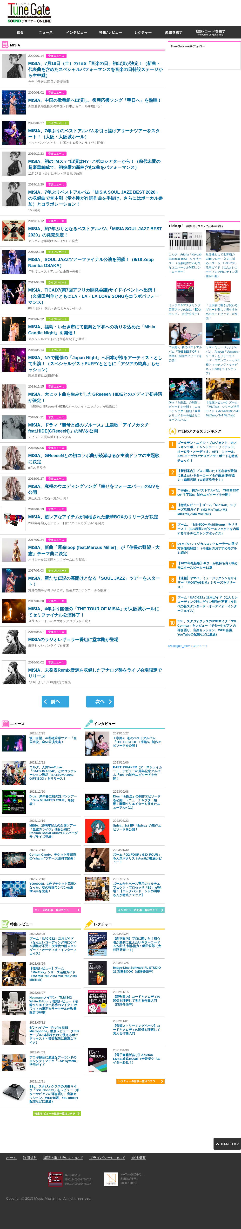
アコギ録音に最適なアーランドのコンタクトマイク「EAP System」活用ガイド (54, 1061)
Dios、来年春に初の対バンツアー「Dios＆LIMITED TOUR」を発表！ (53, 800)
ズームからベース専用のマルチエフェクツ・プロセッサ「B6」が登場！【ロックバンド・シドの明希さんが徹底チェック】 (137, 889)
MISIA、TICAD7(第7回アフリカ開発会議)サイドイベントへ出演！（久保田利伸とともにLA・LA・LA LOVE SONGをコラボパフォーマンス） (93, 296)
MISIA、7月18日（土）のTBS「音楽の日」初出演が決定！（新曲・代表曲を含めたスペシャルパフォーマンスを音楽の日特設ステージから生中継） (95, 69)
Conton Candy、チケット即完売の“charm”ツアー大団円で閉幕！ (52, 856)
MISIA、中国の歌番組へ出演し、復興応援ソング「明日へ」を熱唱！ (95, 100)
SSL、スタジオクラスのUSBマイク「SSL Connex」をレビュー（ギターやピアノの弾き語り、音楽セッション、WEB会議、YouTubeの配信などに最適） (54, 1094)
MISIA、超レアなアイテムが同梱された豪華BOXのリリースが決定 (93, 517)
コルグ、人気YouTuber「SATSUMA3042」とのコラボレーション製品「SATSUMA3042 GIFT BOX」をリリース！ (53, 772)
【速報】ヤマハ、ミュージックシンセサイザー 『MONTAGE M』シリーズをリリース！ (207, 582)
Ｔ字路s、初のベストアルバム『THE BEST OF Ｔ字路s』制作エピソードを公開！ (137, 741)
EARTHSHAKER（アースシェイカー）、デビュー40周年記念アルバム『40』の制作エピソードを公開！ (137, 772)
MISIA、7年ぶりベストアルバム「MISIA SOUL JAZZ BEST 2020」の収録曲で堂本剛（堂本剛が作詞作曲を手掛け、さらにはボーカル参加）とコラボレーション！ (95, 198)
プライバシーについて (107, 1158)
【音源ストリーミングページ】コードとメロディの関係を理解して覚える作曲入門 (136, 1029)
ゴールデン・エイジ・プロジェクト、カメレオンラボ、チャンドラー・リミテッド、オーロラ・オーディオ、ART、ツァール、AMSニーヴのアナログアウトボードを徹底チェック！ (207, 451)
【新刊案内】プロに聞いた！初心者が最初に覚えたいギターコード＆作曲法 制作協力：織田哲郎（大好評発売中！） (137, 944)
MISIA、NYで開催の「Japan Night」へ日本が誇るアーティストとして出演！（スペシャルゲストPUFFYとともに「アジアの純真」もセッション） (95, 363)
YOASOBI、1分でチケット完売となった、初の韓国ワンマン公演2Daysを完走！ (53, 887)
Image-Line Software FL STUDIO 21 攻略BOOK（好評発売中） (137, 969)
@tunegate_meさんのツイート (188, 646)
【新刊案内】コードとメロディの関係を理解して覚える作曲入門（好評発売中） (136, 1000)
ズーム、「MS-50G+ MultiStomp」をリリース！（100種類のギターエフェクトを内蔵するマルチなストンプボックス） (208, 529)
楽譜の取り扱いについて (63, 1158)
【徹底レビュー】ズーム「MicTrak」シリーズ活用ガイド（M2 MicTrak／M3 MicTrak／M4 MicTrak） (53, 974)
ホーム (11, 1158)
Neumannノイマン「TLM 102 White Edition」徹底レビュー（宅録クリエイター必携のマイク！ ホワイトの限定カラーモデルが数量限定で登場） (53, 1005)
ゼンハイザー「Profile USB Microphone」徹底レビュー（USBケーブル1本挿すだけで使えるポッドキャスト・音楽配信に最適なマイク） (54, 1035)
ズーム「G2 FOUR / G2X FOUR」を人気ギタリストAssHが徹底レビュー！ (137, 858)
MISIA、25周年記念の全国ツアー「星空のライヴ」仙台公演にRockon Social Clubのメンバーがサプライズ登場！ (53, 831)
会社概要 (138, 1158)
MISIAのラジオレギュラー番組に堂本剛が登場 (73, 639)
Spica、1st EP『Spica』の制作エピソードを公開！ (137, 827)
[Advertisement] (173, 34)
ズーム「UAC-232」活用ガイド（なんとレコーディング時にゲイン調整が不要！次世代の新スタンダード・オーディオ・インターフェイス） (52, 946)
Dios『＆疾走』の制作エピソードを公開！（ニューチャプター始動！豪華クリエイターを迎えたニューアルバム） (137, 802)
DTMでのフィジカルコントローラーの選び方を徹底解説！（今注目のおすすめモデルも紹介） (207, 548)
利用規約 (30, 1158)
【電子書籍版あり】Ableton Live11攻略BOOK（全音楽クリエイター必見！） (136, 1058)
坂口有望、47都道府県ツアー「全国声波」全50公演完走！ (53, 740)
